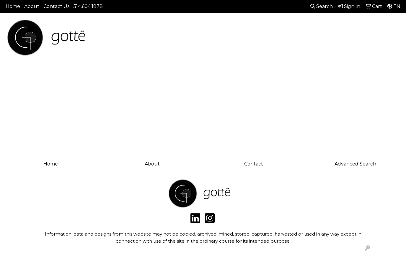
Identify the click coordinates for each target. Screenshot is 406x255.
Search (321, 6)
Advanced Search (355, 164)
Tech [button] (352, 39)
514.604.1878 (88, 6)
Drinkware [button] (219, 39)
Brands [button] (112, 39)
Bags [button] (192, 39)
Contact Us (56, 6)
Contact (253, 164)
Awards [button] (167, 39)
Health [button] (304, 39)
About (31, 6)
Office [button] (329, 39)
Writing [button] (376, 39)
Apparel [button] (139, 39)
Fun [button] (247, 39)
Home (13, 6)
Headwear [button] (273, 39)
